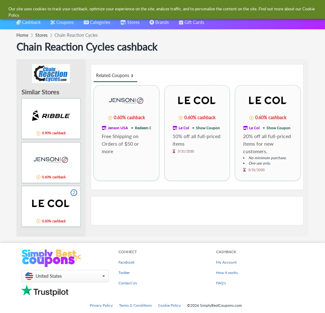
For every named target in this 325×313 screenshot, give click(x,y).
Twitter (124, 272)
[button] (65, 276)
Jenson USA (118, 128)
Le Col (184, 128)
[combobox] (152, 9)
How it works (227, 272)
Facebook (126, 262)
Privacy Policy (101, 305)
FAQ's (221, 283)
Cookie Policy (169, 305)
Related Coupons (115, 76)
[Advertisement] (197, 211)
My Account (226, 262)
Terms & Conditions (135, 305)
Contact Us (127, 283)
